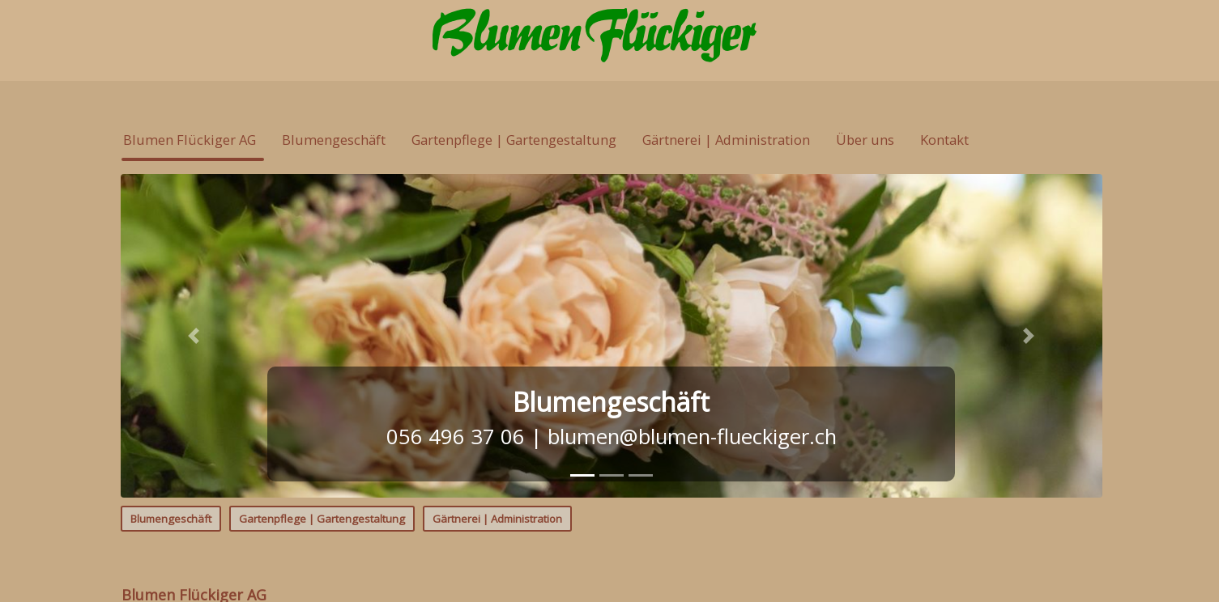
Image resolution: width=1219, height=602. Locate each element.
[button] (194, 336)
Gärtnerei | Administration (497, 518)
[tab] (582, 475)
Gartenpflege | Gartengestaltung (322, 518)
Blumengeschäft (170, 518)
